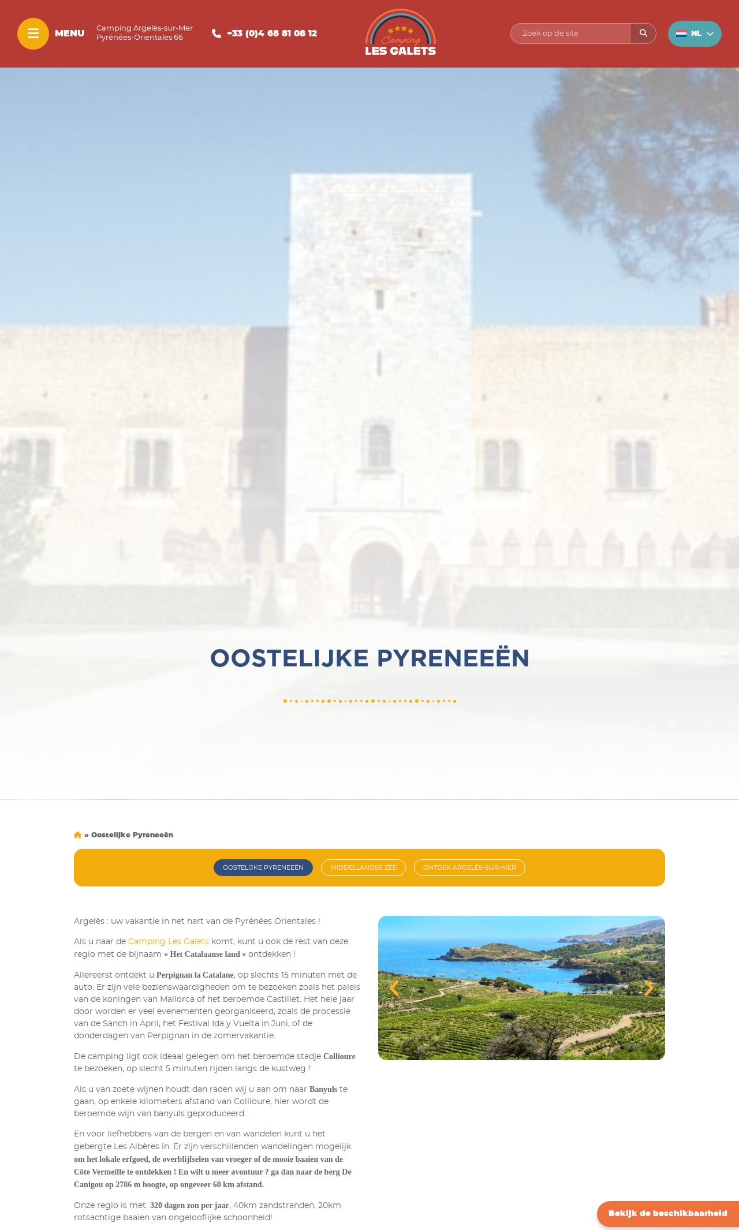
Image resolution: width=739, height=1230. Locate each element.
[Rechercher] (643, 33)
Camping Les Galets (168, 942)
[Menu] (33, 34)
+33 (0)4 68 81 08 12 (272, 33)
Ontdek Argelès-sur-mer (469, 867)
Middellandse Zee (363, 867)
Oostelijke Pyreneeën (263, 867)
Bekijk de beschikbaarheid (668, 1214)
